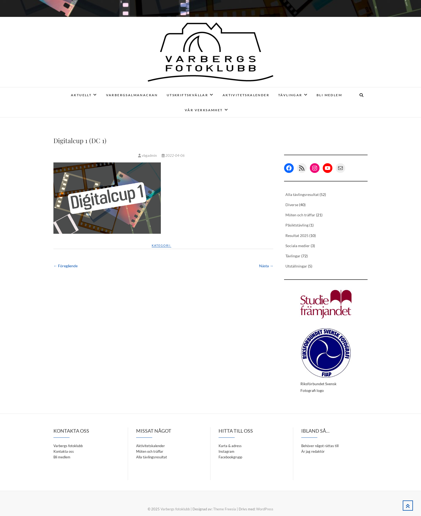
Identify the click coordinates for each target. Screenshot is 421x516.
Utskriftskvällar (187, 95)
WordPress (264, 509)
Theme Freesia (224, 509)
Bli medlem (329, 95)
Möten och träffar (300, 215)
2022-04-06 (173, 155)
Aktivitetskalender (246, 95)
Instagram (226, 451)
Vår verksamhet (204, 110)
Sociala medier (297, 245)
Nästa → (266, 265)
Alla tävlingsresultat (302, 194)
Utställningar (296, 266)
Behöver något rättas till (320, 446)
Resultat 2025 (297, 235)
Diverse (291, 204)
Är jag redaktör (313, 451)
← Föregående (65, 265)
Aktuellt (81, 95)
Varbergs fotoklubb (68, 446)
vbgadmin (148, 155)
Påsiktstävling (297, 225)
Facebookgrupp (230, 457)
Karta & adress (230, 446)
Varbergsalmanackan (132, 95)
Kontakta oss (63, 451)
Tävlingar (290, 95)
